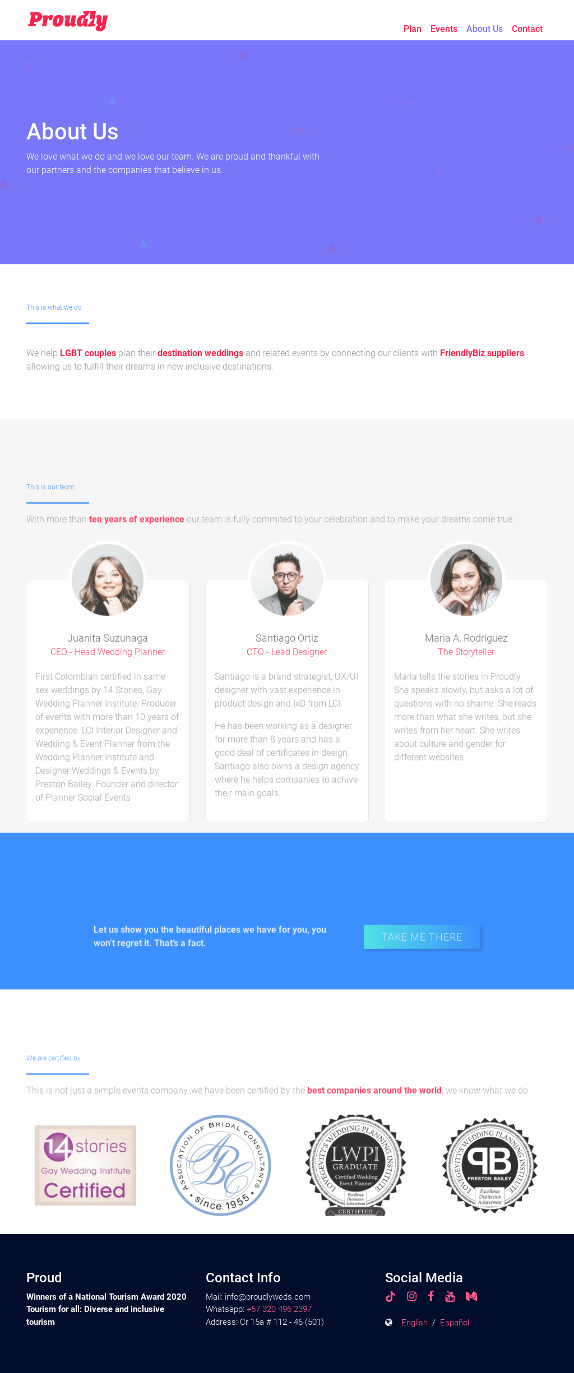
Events (443, 29)
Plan (413, 29)
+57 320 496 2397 (279, 1309)
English (414, 1323)
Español (454, 1323)
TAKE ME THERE (422, 957)
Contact (527, 29)
